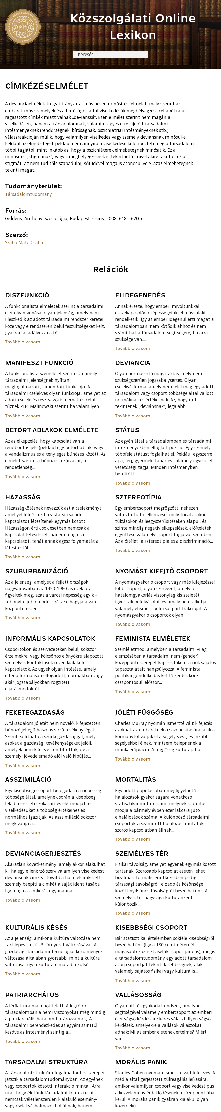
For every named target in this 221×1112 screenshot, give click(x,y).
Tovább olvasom (22, 342)
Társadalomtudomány (28, 194)
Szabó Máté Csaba (24, 242)
